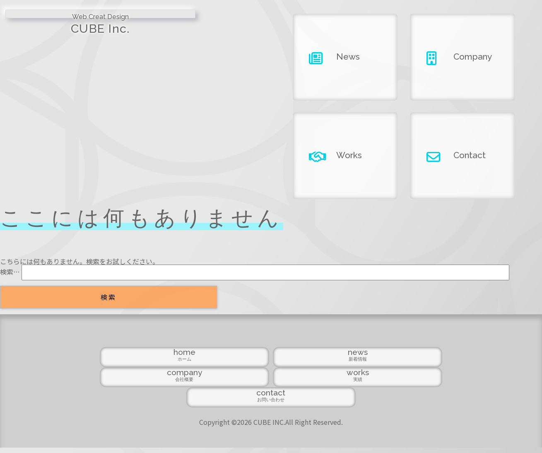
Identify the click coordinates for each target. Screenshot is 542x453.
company (271, 402)
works (348, 402)
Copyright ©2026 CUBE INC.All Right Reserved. (271, 427)
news (193, 402)
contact (425, 402)
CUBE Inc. (67, 32)
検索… (10, 272)
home (115, 402)
